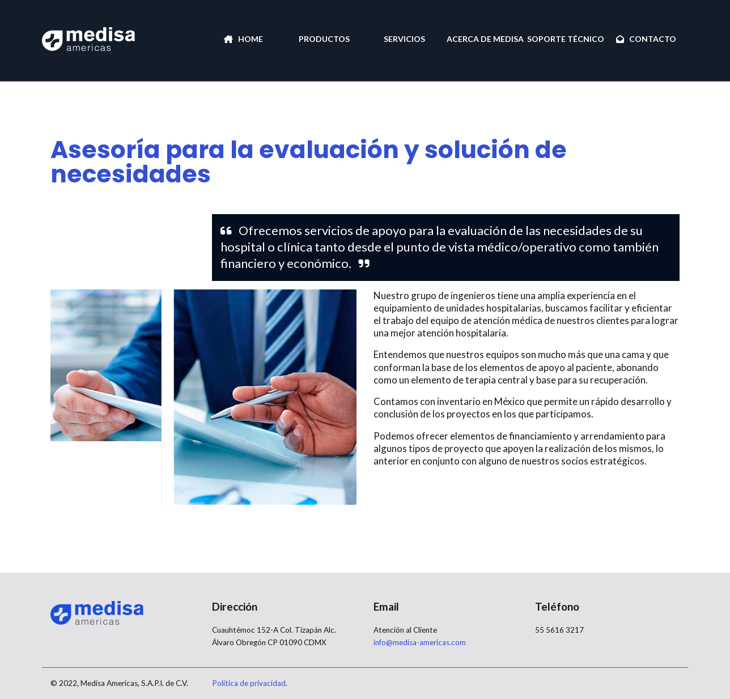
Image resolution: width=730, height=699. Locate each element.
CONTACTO (646, 39)
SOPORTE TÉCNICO (565, 39)
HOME (243, 39)
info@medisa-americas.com (420, 642)
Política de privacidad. (249, 683)
